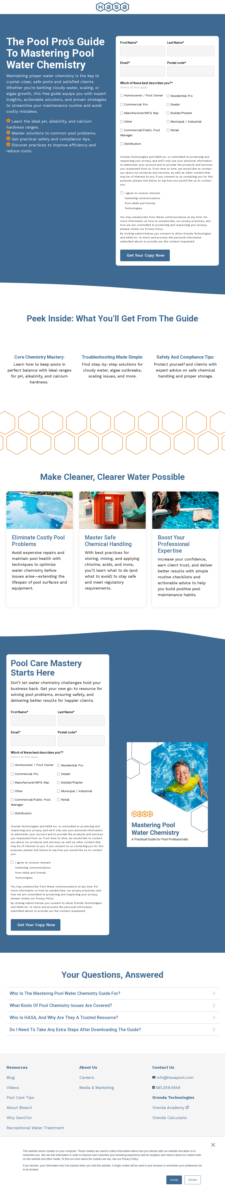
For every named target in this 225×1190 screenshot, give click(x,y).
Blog (11, 1081)
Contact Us (163, 1072)
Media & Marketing (96, 1091)
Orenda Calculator (169, 1121)
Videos (13, 1091)
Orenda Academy (168, 1111)
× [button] (213, 1145)
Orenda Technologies (173, 1101)
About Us (88, 1072)
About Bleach (19, 1111)
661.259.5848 (168, 1091)
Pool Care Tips (20, 1101)
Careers (86, 1081)
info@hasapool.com (175, 1081)
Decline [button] (192, 1179)
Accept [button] (174, 1179)
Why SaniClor (19, 1121)
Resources (17, 1072)
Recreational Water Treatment (35, 1131)
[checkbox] (167, 121)
